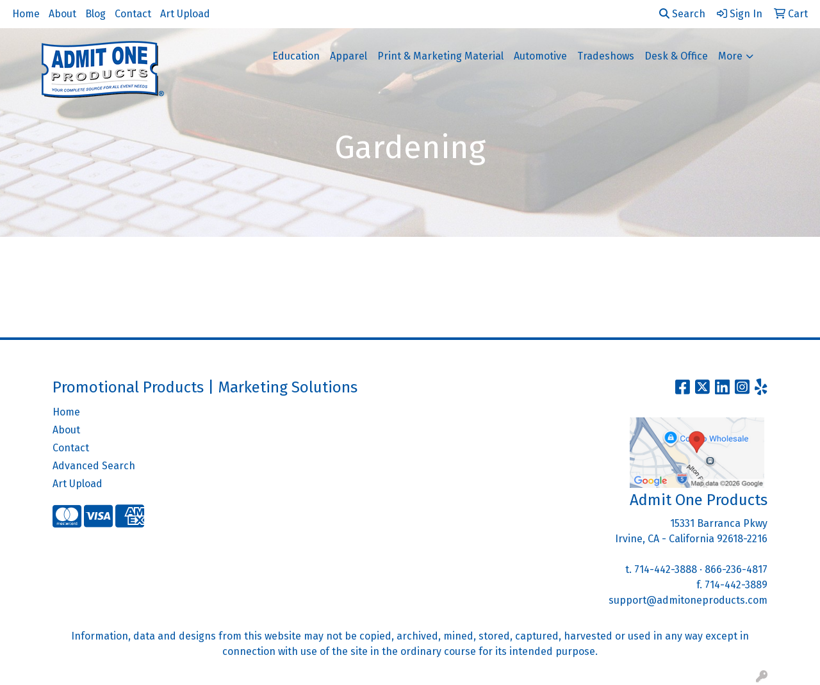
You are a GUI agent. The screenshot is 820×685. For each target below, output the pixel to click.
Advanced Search (94, 466)
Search (682, 14)
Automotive (540, 56)
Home (26, 14)
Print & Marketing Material (440, 56)
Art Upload (185, 14)
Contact (133, 14)
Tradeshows (605, 56)
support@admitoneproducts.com (688, 600)
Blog (95, 14)
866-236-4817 (736, 569)
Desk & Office (676, 56)
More (730, 56)
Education (296, 56)
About (62, 14)
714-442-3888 (665, 569)
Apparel (348, 56)
